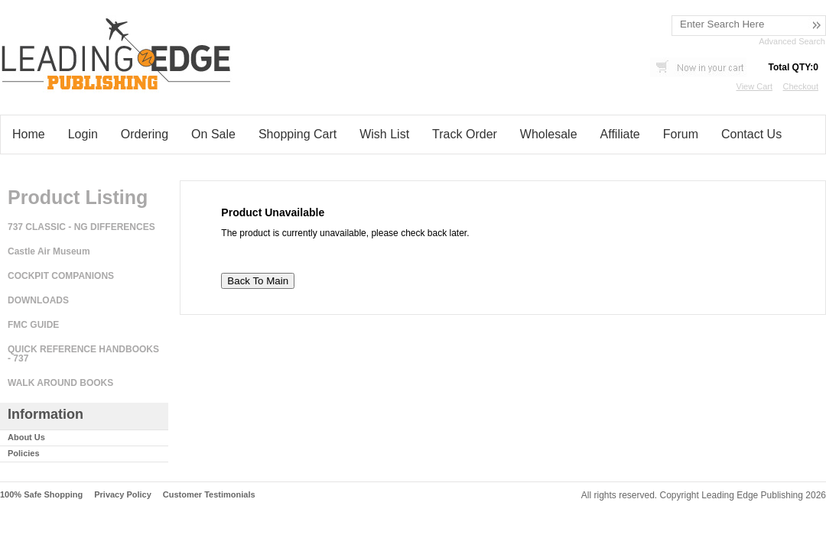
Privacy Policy (122, 494)
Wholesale (548, 134)
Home (28, 134)
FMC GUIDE (33, 324)
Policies (24, 453)
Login (83, 134)
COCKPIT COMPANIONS (61, 276)
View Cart (754, 86)
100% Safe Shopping (41, 494)
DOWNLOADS (38, 300)
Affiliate (620, 134)
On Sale (213, 134)
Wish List (384, 134)
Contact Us (751, 134)
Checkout (800, 86)
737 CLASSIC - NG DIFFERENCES (81, 227)
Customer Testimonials (209, 494)
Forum (680, 134)
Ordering (144, 134)
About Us (26, 437)
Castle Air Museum (49, 251)
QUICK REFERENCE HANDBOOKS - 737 (83, 354)
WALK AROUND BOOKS (60, 383)
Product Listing (78, 197)
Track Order (464, 134)
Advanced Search (792, 41)
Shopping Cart (298, 134)
